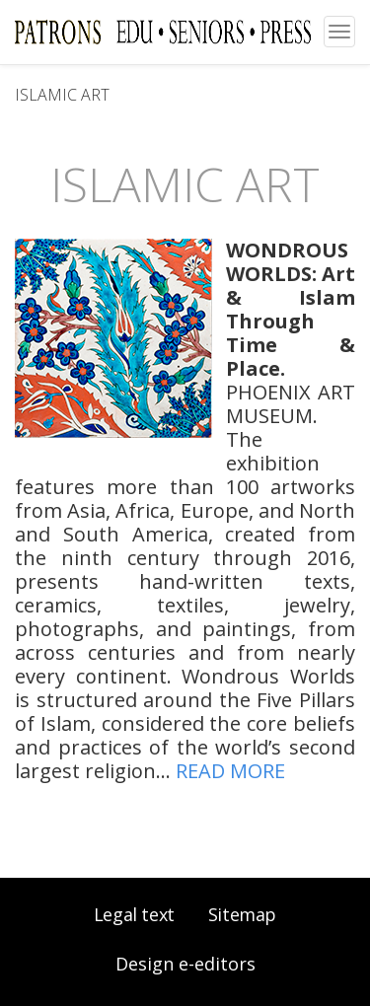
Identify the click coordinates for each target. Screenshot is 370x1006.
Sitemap (242, 914)
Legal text (134, 914)
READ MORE (230, 770)
